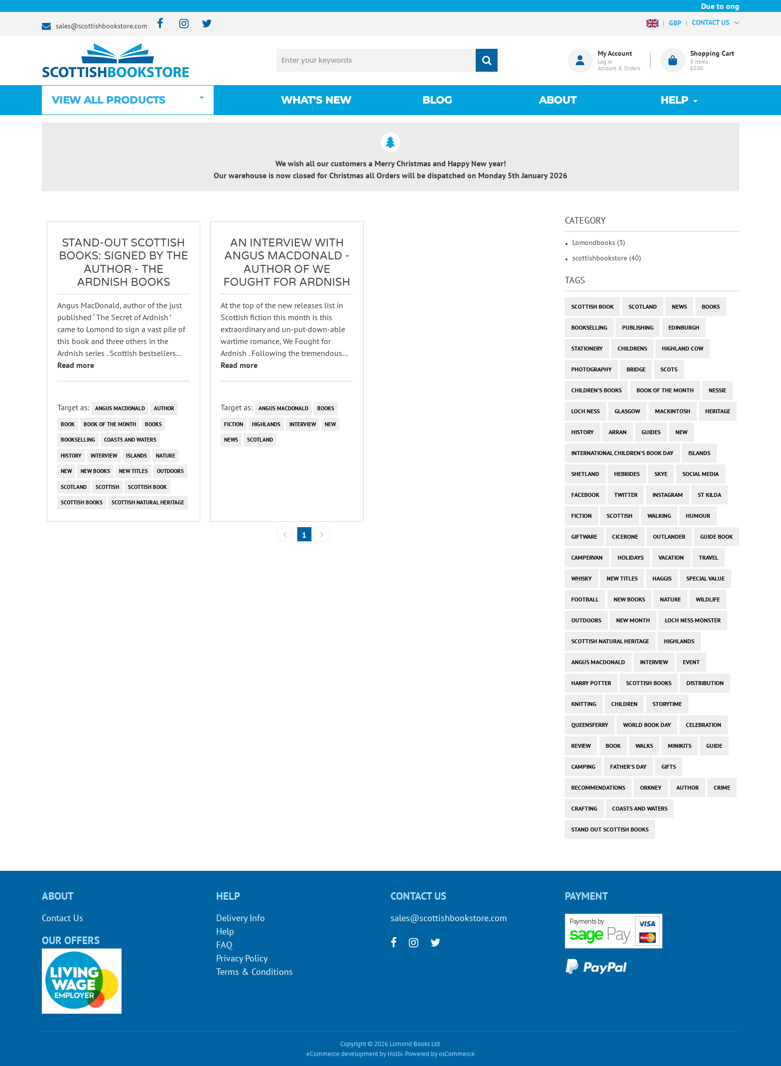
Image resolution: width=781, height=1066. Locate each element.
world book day (647, 724)
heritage (717, 411)
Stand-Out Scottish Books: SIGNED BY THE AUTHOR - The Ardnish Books (123, 263)
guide (714, 745)
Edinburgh (683, 327)
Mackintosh (672, 411)
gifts (668, 766)
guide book (716, 536)
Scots (668, 369)
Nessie (717, 390)
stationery (587, 348)
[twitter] (202, 24)
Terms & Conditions (254, 971)
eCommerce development (342, 1054)
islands (136, 455)
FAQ (224, 944)
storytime (667, 704)
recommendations (598, 787)
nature (165, 455)
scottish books (82, 502)
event (691, 662)
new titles (133, 471)
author (164, 408)
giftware (584, 536)
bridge (636, 369)
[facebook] (157, 24)
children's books (596, 390)
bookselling (78, 439)
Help (225, 931)
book (68, 424)
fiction (233, 424)
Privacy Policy (241, 958)
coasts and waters (130, 439)
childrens (632, 348)
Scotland (74, 486)
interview (104, 455)
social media (700, 473)
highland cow (682, 348)
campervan (587, 557)
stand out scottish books (610, 829)
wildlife (708, 599)
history (71, 455)
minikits (679, 745)
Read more (75, 365)
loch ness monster (693, 620)
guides (651, 432)
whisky (581, 578)
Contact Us (62, 918)
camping (583, 766)
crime (722, 787)
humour (698, 515)
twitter (626, 494)
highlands (266, 424)
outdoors (170, 471)
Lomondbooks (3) (598, 242)
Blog (437, 100)
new (66, 471)
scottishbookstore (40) (606, 257)
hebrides (627, 473)
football (585, 599)
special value (705, 578)
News (231, 439)
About (557, 100)
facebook (585, 494)
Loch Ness (585, 411)
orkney (650, 787)
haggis (661, 578)
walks (644, 745)
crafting (584, 808)
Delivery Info (240, 918)
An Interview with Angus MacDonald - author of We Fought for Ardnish (287, 263)
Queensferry (589, 724)
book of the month (110, 424)
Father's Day (628, 766)
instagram (667, 494)
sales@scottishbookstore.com (101, 25)
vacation (671, 557)
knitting (583, 704)
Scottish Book (147, 486)
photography (591, 369)
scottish (107, 486)
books (153, 424)
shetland (585, 473)
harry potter (591, 683)
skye (660, 473)
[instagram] (179, 24)
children (624, 704)
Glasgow (627, 411)
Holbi (395, 1054)
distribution (705, 683)
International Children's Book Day (622, 453)
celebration (703, 724)
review (581, 745)
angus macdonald (120, 408)
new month (633, 620)
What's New (316, 100)
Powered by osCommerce (440, 1054)
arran (618, 432)
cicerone (625, 536)
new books (95, 471)
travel (708, 557)
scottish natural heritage (148, 502)
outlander (669, 536)
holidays (631, 557)
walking (659, 515)
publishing (637, 327)
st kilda (709, 494)
